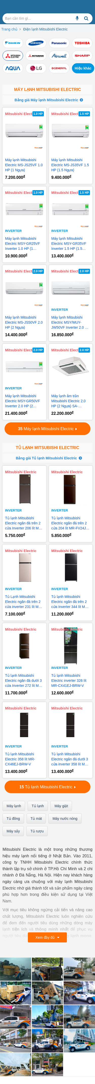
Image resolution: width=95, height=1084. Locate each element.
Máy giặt (61, 806)
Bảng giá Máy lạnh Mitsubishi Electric (46, 100)
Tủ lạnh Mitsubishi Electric (47, 448)
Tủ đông (13, 819)
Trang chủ (9, 29)
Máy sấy (13, 831)
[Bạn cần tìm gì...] (77, 18)
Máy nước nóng (64, 819)
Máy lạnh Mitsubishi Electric (47, 89)
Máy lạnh (14, 806)
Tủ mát (36, 819)
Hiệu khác (83, 68)
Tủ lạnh (38, 806)
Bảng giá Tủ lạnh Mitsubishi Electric (46, 458)
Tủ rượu (37, 831)
